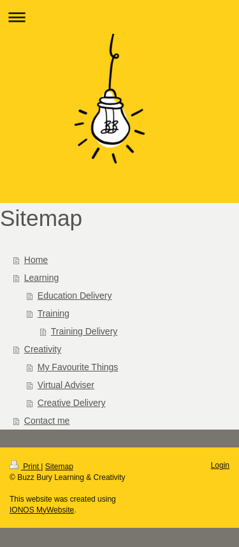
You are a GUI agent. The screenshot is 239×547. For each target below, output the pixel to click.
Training (53, 313)
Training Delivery (84, 331)
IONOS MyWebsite (42, 510)
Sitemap (59, 466)
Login (220, 465)
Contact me (47, 421)
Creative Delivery (72, 403)
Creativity (42, 349)
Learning (41, 278)
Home (36, 260)
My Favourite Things (78, 367)
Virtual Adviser (66, 385)
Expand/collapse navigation (119, 17)
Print (25, 466)
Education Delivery (75, 295)
